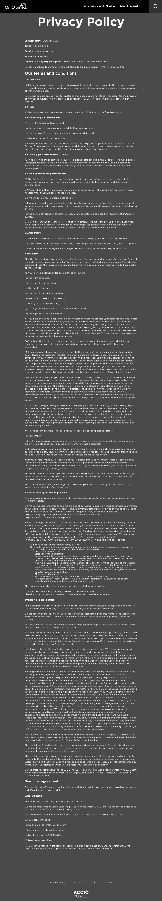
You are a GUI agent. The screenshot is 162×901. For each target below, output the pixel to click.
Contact (134, 6)
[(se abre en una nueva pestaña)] (36, 848)
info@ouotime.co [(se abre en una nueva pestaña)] (61, 336)
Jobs (122, 6)
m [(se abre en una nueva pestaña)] (72, 336)
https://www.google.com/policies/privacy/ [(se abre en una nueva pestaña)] (48, 514)
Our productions (92, 6)
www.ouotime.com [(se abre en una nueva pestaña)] (35, 88)
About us (110, 6)
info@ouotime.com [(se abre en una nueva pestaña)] (43, 51)
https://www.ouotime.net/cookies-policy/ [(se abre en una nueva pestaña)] (48, 517)
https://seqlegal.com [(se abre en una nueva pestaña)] (109, 112)
